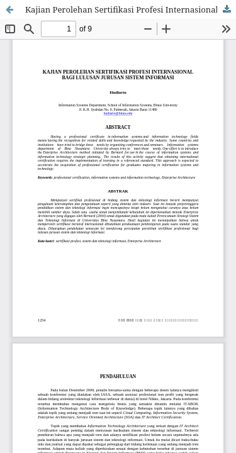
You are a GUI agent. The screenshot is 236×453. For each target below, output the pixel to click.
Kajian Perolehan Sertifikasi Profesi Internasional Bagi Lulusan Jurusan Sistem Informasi (130, 9)
